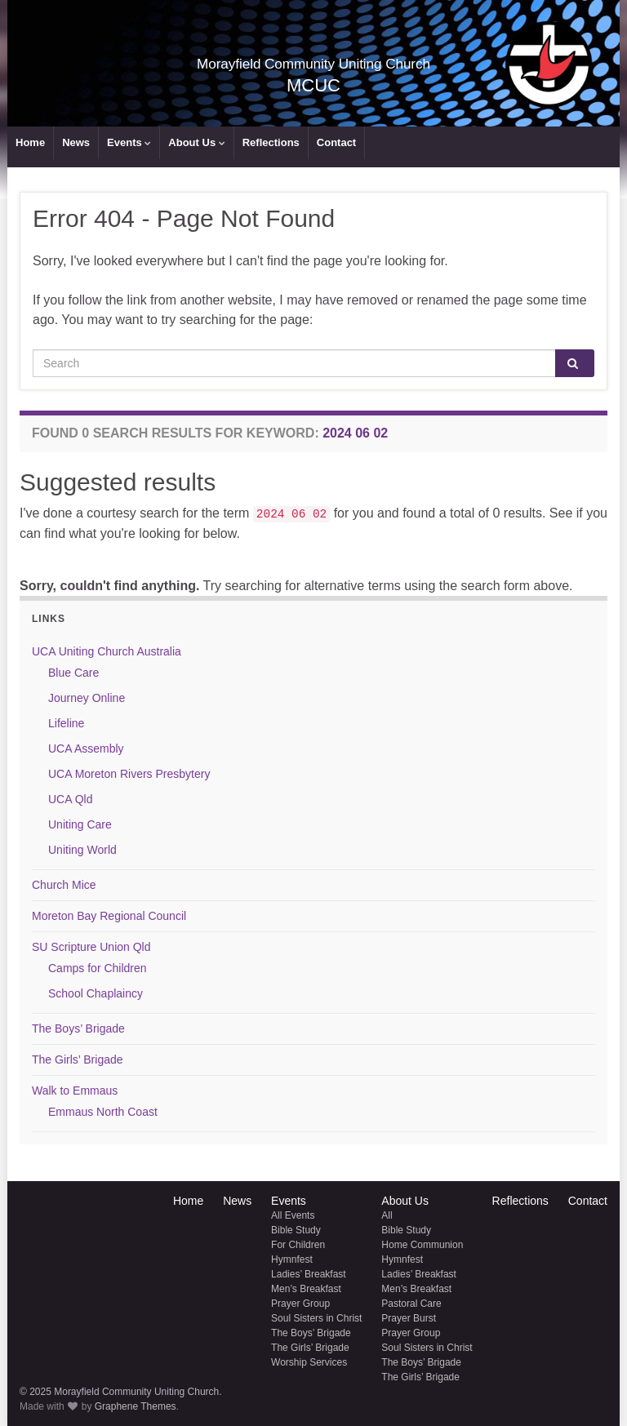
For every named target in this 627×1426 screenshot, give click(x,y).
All (386, 1215)
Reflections (271, 142)
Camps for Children (97, 968)
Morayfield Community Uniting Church (313, 59)
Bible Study (296, 1230)
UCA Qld (70, 799)
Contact (336, 142)
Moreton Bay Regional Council (109, 915)
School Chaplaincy (95, 993)
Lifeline (66, 723)
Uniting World (82, 849)
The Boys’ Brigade (78, 1028)
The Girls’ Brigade (77, 1059)
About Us (196, 142)
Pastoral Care (411, 1303)
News (76, 142)
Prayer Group (300, 1303)
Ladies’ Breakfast (308, 1274)
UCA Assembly (86, 748)
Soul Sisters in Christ (316, 1318)
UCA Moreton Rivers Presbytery (129, 773)
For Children (298, 1245)
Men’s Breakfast (306, 1289)
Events (129, 142)
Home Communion (422, 1245)
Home (30, 142)
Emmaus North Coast (103, 1111)
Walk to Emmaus (75, 1090)
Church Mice (64, 884)
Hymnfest (292, 1259)
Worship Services (309, 1362)
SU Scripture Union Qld (91, 946)
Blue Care (73, 672)
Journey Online (86, 697)
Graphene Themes (135, 1406)
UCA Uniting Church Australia (106, 651)
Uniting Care (80, 824)
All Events (292, 1215)
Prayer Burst (408, 1318)
